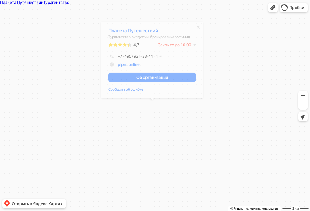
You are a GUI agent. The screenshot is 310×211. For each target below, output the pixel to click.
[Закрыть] (198, 28)
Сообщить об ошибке (125, 91)
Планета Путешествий (133, 32)
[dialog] (152, 61)
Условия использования (262, 208)
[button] (273, 7)
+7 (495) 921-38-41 (130, 57)
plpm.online (129, 66)
